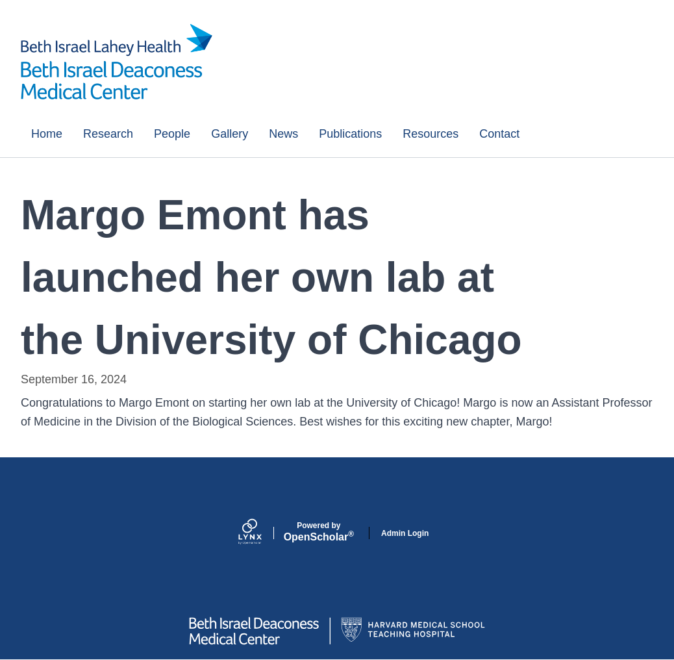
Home (46, 133)
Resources (430, 133)
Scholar (319, 532)
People (172, 133)
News (283, 133)
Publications (350, 133)
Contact (499, 133)
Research (108, 133)
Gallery (229, 133)
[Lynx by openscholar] (261, 533)
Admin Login (405, 533)
